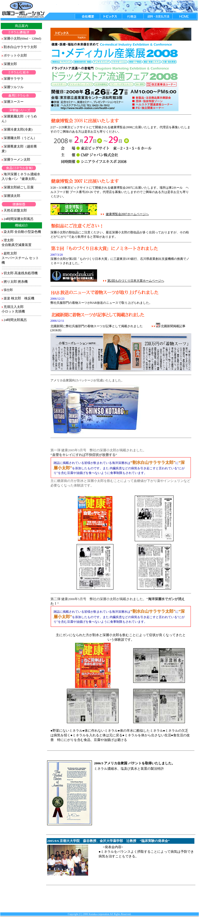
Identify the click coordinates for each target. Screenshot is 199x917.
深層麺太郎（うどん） (20, 138)
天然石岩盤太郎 (15, 210)
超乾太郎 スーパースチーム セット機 (20, 257)
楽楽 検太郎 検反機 (19, 298)
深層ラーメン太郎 (17, 159)
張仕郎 (8, 290)
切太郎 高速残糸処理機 (21, 273)
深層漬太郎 (12, 196)
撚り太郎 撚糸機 (16, 281)
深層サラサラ (14, 78)
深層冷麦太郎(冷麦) (18, 129)
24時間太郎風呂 (15, 320)
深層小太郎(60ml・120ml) (22, 38)
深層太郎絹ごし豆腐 (19, 187)
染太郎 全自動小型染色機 (22, 232)
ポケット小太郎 (15, 55)
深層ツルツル (14, 87)
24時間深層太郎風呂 (19, 219)
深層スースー (14, 102)
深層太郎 (10, 64)
